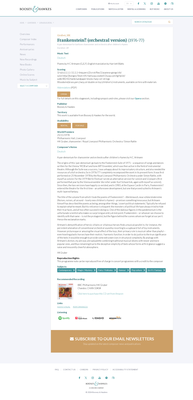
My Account (113, 4)
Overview (25, 34)
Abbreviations (64, 87)
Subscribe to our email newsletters (112, 338)
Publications (97, 9)
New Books (26, 64)
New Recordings (28, 59)
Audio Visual (63, 307)
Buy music (155, 9)
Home (22, 22)
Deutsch (61, 57)
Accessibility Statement (125, 369)
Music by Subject (28, 79)
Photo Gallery (27, 69)
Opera (64, 94)
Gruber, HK (63, 35)
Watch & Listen (116, 9)
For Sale (80, 125)
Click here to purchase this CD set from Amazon (101, 293)
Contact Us (69, 369)
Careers (84, 369)
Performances (27, 44)
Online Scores (27, 74)
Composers (81, 9)
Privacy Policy (100, 369)
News (23, 54)
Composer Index (28, 39)
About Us (168, 9)
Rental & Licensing (136, 9)
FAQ (57, 369)
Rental (64, 125)
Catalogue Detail (45, 22)
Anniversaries (27, 49)
